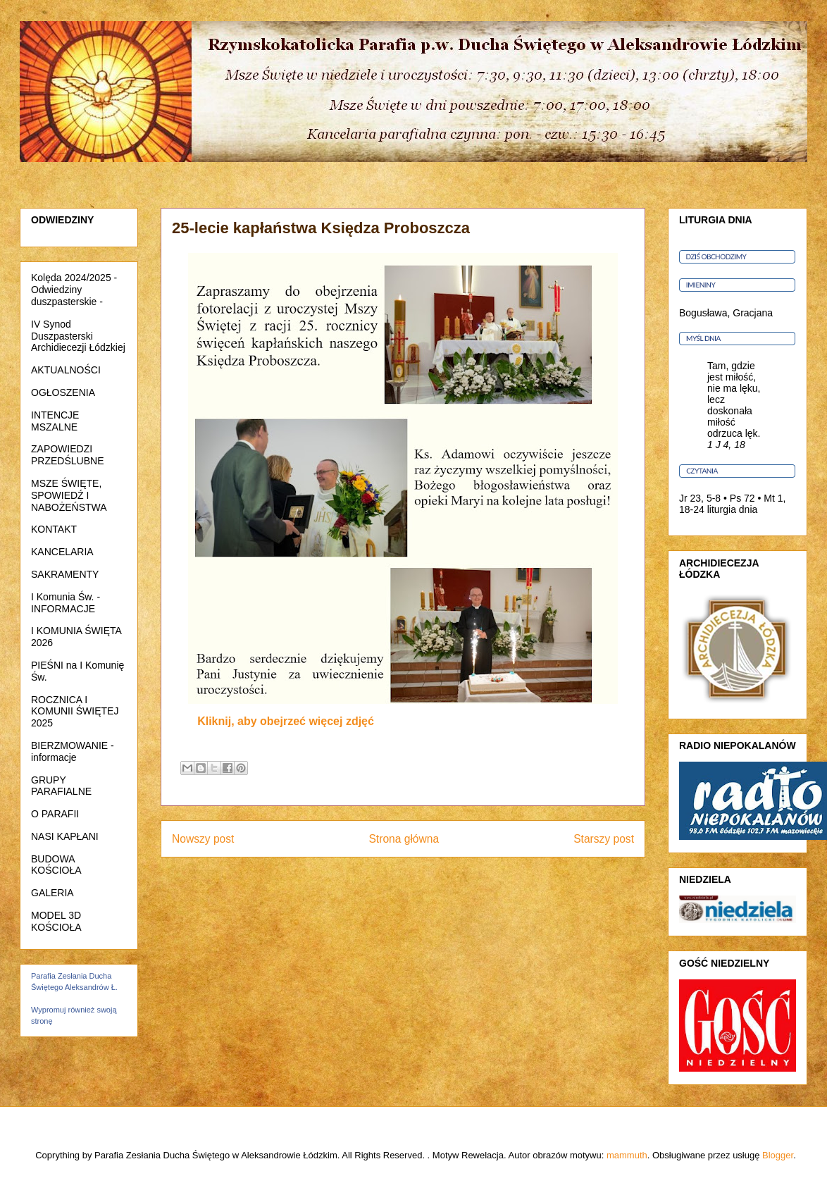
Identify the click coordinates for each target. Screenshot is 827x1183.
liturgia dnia (732, 509)
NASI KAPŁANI (65, 836)
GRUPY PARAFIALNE (61, 786)
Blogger (777, 1155)
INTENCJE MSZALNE (55, 421)
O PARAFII (55, 813)
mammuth (627, 1155)
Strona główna (403, 839)
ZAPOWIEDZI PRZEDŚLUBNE (67, 454)
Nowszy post (203, 839)
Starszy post (603, 839)
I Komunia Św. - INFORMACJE (65, 602)
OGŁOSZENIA (63, 392)
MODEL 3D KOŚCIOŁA (56, 921)
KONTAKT (54, 529)
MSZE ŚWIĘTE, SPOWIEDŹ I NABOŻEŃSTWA (69, 495)
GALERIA (52, 892)
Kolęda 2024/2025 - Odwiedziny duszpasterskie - (74, 289)
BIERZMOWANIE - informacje (72, 751)
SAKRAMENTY (65, 574)
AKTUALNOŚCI (66, 370)
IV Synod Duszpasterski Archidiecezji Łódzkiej (78, 336)
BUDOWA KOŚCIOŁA (56, 865)
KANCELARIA (62, 551)
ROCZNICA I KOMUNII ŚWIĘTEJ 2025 (74, 711)
